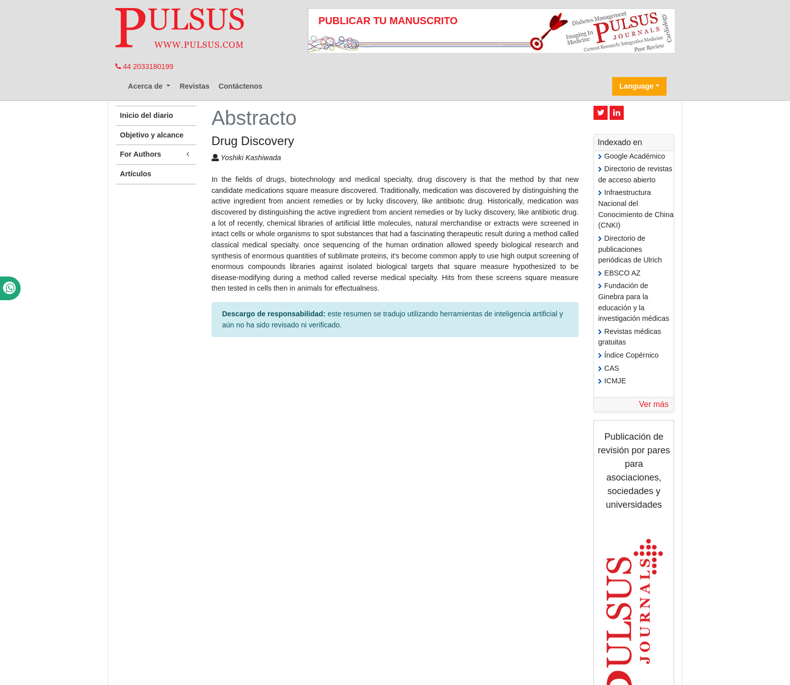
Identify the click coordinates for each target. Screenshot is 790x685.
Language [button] (636, 86)
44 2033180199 (144, 66)
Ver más (654, 404)
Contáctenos (240, 86)
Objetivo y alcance (151, 135)
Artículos (135, 174)
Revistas (194, 86)
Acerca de (146, 86)
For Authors (156, 154)
